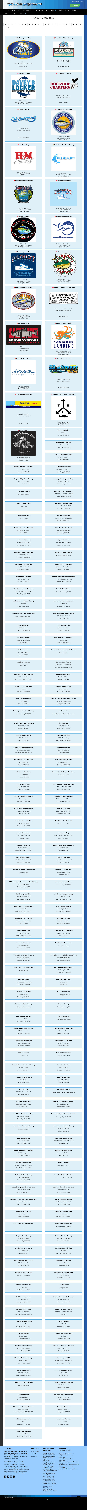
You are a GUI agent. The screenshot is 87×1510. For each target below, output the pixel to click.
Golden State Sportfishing (23, 796)
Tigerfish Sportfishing (23, 1370)
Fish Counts (46, 1460)
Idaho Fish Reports (48, 1469)
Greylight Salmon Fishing (63, 796)
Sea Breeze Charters (23, 1211)
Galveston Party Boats (63, 759)
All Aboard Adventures (63, 454)
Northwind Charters (63, 979)
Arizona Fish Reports (49, 1454)
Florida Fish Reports (48, 1463)
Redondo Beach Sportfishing (64, 287)
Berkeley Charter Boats (63, 527)
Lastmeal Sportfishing (63, 882)
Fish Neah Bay (64, 723)
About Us (33, 1454)
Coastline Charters (23, 637)
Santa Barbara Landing (64, 323)
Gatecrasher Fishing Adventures (63, 772)
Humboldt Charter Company (63, 845)
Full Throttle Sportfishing (23, 759)
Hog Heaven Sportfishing (24, 821)
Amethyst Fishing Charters (23, 466)
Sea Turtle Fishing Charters (23, 1223)
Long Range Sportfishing (50, 1470)
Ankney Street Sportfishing (63, 479)
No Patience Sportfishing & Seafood (63, 955)
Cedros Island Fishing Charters (23, 613)
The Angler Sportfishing (23, 1345)
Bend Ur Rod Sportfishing (23, 527)
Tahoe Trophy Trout (23, 1309)
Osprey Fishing (63, 1004)
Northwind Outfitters (23, 991)
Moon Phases (46, 1475)
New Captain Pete (23, 930)
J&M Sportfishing (63, 857)
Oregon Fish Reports (49, 1482)
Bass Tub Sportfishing (63, 515)
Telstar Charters (23, 1333)
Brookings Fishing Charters (23, 589)
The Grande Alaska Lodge (23, 1358)
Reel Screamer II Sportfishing (63, 1126)
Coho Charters (23, 650)
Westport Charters (63, 1407)
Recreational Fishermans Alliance (68, 1469)
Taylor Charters (63, 1321)
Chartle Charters (23, 625)
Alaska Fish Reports (48, 1453)
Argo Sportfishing (23, 491)
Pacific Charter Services (23, 1040)
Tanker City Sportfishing (23, 1321)
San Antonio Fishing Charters (63, 1187)
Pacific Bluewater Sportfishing (63, 1028)
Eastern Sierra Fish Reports (48, 1458)
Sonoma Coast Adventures (23, 1260)
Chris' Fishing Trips (63, 625)
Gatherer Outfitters (23, 784)
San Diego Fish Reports (49, 1483)
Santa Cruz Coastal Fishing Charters (23, 1199)
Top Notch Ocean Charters (23, 1382)
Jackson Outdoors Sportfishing (23, 869)
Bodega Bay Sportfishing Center (63, 576)
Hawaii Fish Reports (48, 1466)
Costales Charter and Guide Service (63, 650)
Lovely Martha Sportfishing (63, 894)
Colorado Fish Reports (49, 1456)
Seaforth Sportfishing (24, 359)
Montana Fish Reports (49, 1473)
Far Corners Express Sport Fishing (63, 698)
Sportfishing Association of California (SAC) (66, 1453)
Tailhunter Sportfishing (63, 1309)
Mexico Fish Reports (48, 1472)
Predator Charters (63, 1065)
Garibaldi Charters (23, 772)
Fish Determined (64, 711)
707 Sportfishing (63, 430)
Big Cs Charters (63, 540)
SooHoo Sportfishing (63, 1260)
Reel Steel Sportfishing (63, 1138)
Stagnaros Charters (23, 1284)
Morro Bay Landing (64, 180)
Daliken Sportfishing (63, 662)
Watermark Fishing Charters (23, 1407)
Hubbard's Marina (23, 845)
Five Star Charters (63, 735)
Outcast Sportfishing (23, 1016)
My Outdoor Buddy (48, 1476)
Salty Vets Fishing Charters (63, 1175)
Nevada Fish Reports (48, 1477)
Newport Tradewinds (23, 943)
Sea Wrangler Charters (63, 1223)
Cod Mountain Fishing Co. (63, 637)
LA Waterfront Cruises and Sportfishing (23, 882)
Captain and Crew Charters (63, 601)
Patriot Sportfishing (24, 252)
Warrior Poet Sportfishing (63, 1394)
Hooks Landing (63, 833)
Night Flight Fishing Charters (23, 955)
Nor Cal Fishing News (49, 1480)
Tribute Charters (23, 1394)
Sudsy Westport (63, 1284)
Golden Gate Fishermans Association (66, 1466)
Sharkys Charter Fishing (63, 1236)
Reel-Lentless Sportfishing (23, 1150)
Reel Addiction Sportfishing (23, 1114)
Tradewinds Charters (24, 394)
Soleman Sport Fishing (63, 1248)
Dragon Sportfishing (63, 686)
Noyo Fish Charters (63, 991)
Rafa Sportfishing (63, 1089)
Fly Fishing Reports (48, 1464)
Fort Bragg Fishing (63, 747)
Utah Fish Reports (48, 1489)
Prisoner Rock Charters (23, 1077)
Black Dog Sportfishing (63, 552)
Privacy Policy (35, 1451)
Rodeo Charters (63, 1162)
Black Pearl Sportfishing (23, 564)
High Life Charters (63, 808)
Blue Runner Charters (23, 576)
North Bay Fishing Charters (63, 967)
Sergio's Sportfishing (23, 1236)
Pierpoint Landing (64, 252)
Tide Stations (46, 1488)
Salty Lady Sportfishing (23, 1175)
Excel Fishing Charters (24, 698)
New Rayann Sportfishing (63, 930)
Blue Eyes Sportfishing (63, 564)
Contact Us (34, 1456)
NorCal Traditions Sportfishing (23, 967)
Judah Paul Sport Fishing (63, 869)
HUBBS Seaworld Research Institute (69, 1464)
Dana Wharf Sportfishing (64, 38)
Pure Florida (23, 1089)
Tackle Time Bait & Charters (63, 1297)
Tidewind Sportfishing (63, 1358)
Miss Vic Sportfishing (63, 906)
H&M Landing (24, 145)
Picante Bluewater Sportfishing (23, 1065)
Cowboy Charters (23, 662)
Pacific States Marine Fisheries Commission (67, 1456)
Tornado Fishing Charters (63, 1382)
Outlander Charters (63, 1016)
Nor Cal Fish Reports (48, 1479)
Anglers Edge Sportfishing (23, 479)
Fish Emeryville (24, 109)
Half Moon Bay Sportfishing (64, 145)
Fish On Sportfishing (23, 735)
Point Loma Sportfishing (24, 287)
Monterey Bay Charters (23, 918)
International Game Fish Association (65, 1459)
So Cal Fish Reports (48, 1485)
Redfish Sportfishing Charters (63, 1101)
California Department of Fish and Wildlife (68, 1462)
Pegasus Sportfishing (63, 1052)
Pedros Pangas (23, 1052)
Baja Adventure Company (63, 491)
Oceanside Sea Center (64, 216)
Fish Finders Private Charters (23, 723)
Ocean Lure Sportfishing (23, 1004)
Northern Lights (23, 979)
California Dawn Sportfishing (23, 601)
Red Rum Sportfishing (23, 1101)
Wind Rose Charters (63, 1419)
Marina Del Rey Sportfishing (23, 906)
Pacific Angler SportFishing (23, 1028)
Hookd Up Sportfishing (63, 821)
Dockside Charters (64, 73)
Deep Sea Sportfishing (23, 686)
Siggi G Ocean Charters (23, 1248)
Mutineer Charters (63, 918)
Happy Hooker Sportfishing (23, 808)
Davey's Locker (24, 73)
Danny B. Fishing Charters (23, 674)
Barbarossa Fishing (23, 515)
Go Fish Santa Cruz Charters (63, 784)
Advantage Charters (63, 442)
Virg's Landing (24, 430)
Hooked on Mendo (23, 833)
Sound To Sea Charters (23, 1272)
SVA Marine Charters (23, 1297)
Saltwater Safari (24, 323)
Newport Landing (24, 216)
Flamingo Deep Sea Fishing (23, 747)
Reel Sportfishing (23, 1138)
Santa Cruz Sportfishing (63, 1199)
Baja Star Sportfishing (23, 503)
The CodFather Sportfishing (63, 1345)
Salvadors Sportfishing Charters (23, 1187)
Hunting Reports (47, 1467)
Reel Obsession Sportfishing (23, 1126)
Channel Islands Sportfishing (63, 613)
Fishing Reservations (48, 1462)
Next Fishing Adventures (63, 943)
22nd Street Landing (64, 359)
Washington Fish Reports (50, 1490)
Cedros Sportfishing (24, 38)
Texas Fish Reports (48, 1486)
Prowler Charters (63, 1077)
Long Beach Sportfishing (24, 180)
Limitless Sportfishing (23, 894)
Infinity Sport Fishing (23, 857)
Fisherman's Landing (64, 109)
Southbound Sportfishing (63, 1272)
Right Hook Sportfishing (63, 1150)
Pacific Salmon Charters (63, 1040)
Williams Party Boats (23, 1419)
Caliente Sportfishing (63, 589)
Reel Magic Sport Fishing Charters (63, 1114)
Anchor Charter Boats (63, 466)
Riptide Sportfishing (23, 1162)
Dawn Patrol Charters (63, 674)
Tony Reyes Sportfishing (63, 1370)
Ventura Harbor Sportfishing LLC (64, 394)
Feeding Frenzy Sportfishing (23, 711)
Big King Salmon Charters (23, 552)
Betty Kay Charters (23, 540)
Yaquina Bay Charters (23, 1431)
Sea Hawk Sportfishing (63, 1211)
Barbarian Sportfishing (63, 503)
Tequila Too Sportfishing (63, 1333)
